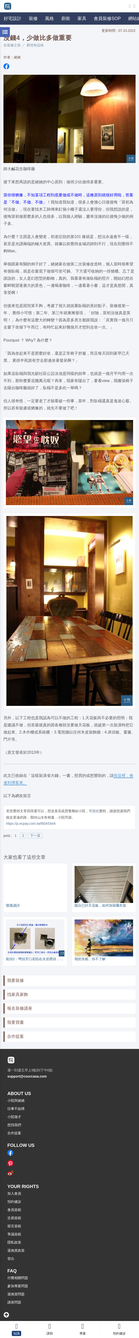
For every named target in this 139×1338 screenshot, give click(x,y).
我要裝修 (15, 980)
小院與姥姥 (16, 1100)
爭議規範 (14, 1234)
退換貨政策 (16, 1250)
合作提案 (15, 1036)
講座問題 (14, 1302)
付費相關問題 (17, 1278)
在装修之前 (12, 45)
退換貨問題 (16, 1294)
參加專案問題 (17, 1286)
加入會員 (14, 1193)
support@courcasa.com (27, 1076)
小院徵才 (14, 1117)
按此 (95, 811)
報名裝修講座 (19, 1008)
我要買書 (15, 1022)
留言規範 (14, 1226)
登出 (10, 1259)
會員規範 (14, 1210)
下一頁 (35, 836)
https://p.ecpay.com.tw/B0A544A (31, 823)
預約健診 (14, 1202)
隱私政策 (14, 1242)
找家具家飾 (17, 994)
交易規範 (14, 1218)
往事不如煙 (16, 1109)
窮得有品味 (35, 45)
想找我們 (14, 1125)
